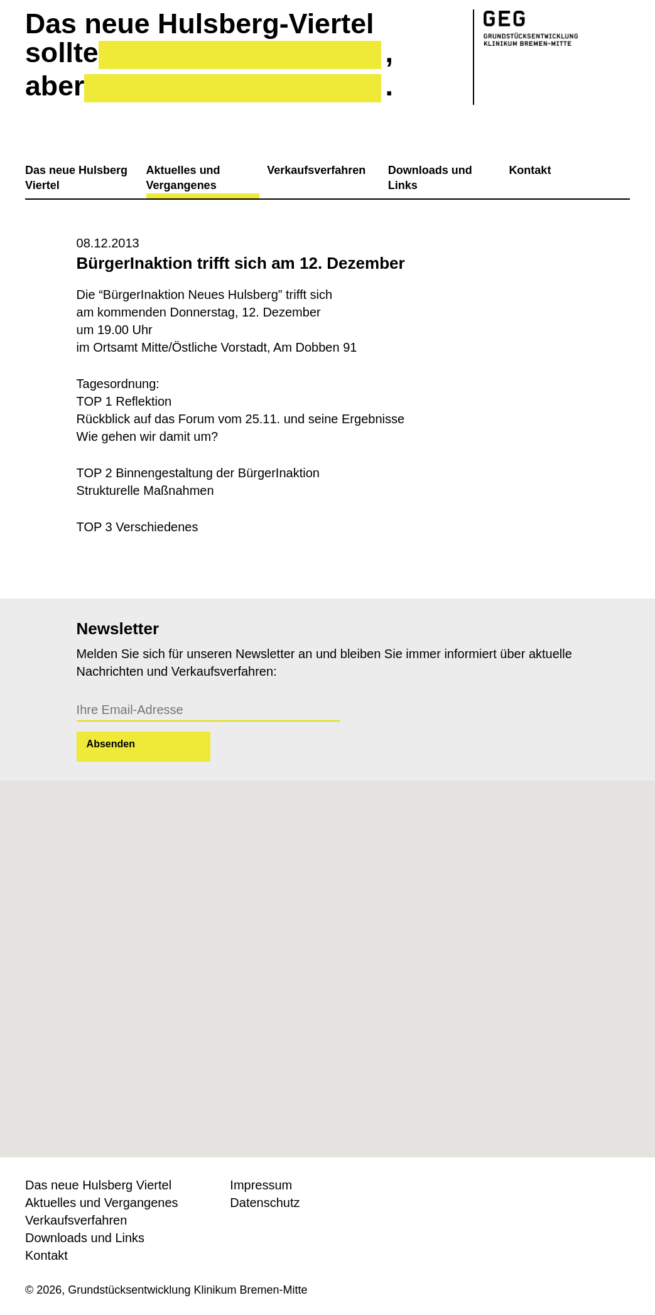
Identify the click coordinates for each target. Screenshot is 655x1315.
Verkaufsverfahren (316, 170)
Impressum (261, 1185)
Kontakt (530, 170)
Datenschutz (265, 1202)
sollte (62, 52)
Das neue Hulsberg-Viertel (199, 23)
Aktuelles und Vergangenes (183, 178)
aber (54, 86)
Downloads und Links (430, 178)
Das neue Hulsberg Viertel (76, 178)
